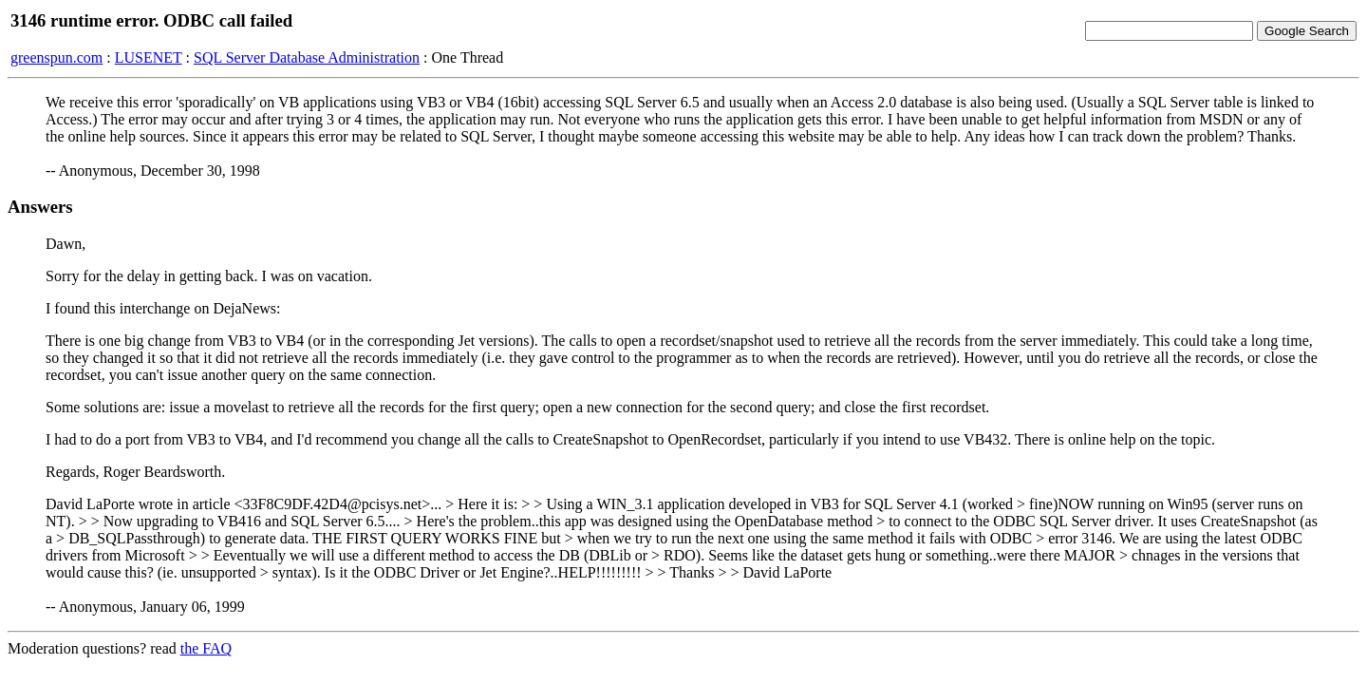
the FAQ (206, 648)
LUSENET (148, 57)
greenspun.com (56, 57)
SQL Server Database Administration (307, 57)
